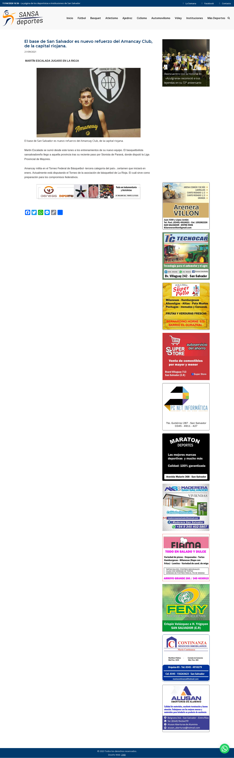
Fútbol (82, 18)
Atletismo (111, 18)
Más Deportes (216, 18)
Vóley (178, 18)
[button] (224, 748)
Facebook (207, 3)
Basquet (95, 18)
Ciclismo (142, 18)
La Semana (189, 3)
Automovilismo (160, 18)
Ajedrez (127, 18)
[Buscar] (229, 18)
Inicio (69, 18)
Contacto (224, 3)
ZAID (123, 754)
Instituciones (194, 18)
